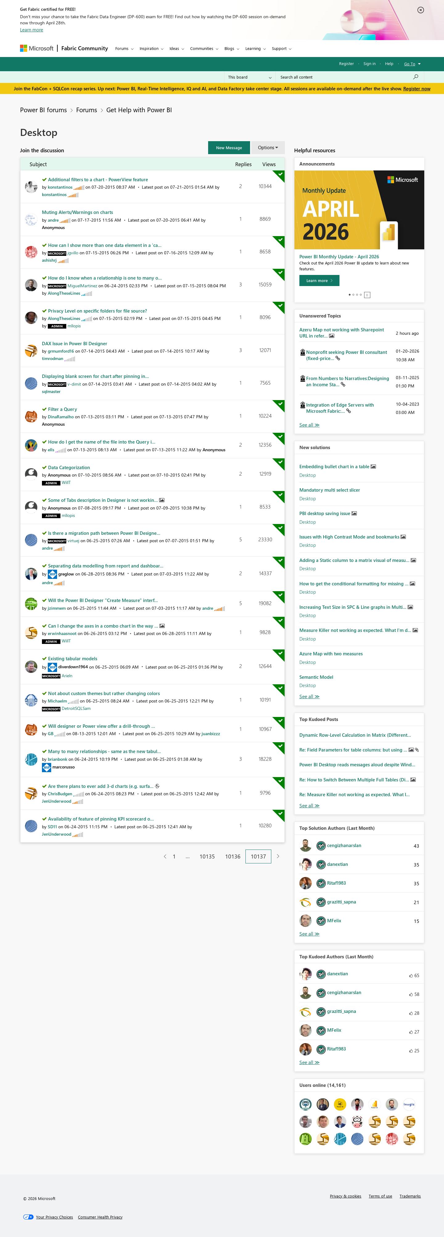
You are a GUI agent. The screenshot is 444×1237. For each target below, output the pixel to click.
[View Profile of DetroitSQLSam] (76, 708)
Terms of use (380, 1195)
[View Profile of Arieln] (67, 675)
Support (279, 48)
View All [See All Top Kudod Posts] (309, 805)
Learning (253, 48)
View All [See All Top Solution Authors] (309, 933)
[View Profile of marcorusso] (63, 767)
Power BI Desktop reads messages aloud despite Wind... (357, 764)
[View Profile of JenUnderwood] (56, 801)
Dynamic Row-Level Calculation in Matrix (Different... (355, 735)
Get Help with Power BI (139, 109)
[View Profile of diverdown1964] (73, 667)
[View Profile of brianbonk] (57, 759)
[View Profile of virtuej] (73, 540)
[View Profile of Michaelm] (57, 701)
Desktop (307, 475)
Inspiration (149, 48)
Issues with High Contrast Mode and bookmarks (350, 537)
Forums (122, 48)
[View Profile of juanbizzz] (211, 733)
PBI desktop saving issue (325, 513)
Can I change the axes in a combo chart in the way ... (103, 626)
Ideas (174, 48)
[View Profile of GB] (50, 733)
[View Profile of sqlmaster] (51, 391)
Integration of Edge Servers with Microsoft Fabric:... (340, 408)
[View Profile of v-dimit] (74, 384)
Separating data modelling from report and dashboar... (105, 566)
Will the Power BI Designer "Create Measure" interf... (103, 600)
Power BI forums (43, 109)
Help (389, 63)
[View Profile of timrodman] (52, 358)
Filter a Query (62, 409)
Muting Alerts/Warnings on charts (77, 212)
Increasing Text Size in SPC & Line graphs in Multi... (353, 607)
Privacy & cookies (345, 1195)
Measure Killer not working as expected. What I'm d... (356, 630)
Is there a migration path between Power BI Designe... (104, 533)
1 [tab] (349, 294)
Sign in (370, 63)
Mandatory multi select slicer (329, 490)
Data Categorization (69, 467)
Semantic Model (316, 677)
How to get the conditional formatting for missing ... (354, 583)
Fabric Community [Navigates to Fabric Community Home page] (84, 48)
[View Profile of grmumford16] (61, 351)
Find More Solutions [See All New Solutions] (309, 696)
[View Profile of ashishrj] (49, 260)
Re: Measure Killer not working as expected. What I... (354, 794)
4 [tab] (361, 294)
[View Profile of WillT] (66, 482)
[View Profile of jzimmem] (57, 608)
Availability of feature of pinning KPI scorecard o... (101, 819)
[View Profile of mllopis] (74, 326)
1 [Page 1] (174, 856)
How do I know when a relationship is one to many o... (105, 278)
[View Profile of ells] (51, 450)
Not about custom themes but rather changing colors (104, 693)
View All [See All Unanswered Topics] (309, 424)
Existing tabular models (72, 658)
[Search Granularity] (249, 77)
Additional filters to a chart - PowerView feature (98, 179)
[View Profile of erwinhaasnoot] (62, 633)
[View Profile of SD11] (52, 826)
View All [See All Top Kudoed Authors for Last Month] (309, 1062)
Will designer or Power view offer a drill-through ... (101, 726)
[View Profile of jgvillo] (73, 253)
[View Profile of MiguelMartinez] (82, 286)
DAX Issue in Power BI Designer (74, 343)
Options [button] (266, 147)
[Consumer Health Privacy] (100, 1217)
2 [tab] (353, 294)
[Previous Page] (162, 856)
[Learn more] (319, 280)
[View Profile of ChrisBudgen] (60, 794)
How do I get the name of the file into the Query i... (101, 442)
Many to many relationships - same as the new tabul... (104, 751)
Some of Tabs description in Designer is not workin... (103, 500)
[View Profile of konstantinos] (60, 187)
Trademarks (410, 1195)
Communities (201, 48)
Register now (416, 88)
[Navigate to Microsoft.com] (36, 48)
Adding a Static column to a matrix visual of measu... (355, 560)
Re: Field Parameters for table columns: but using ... (354, 750)
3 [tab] (357, 294)
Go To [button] (409, 63)
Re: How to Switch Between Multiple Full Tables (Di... (354, 779)
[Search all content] (349, 77)
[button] (229, 147)
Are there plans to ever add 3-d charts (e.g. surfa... (101, 786)
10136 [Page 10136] (232, 856)
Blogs (229, 48)
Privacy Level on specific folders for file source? (97, 311)
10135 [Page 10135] (207, 856)
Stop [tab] (367, 295)
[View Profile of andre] (53, 220)
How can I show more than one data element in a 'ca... (105, 245)
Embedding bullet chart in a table (335, 466)
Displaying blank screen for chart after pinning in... (95, 376)
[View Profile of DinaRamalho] (61, 417)
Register (346, 63)
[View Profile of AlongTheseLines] (64, 293)
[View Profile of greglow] (66, 574)
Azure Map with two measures (331, 653)
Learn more (31, 30)
